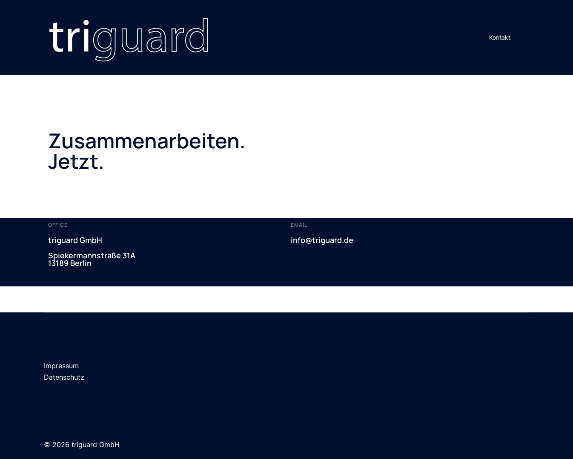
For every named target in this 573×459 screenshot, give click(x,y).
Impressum (61, 365)
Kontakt (499, 37)
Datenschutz (64, 377)
